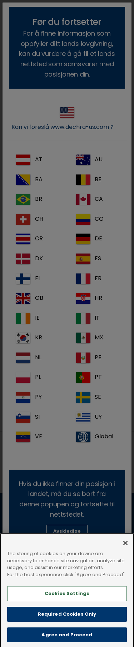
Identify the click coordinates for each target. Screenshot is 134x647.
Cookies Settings (67, 601)
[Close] (125, 550)
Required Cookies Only (67, 621)
